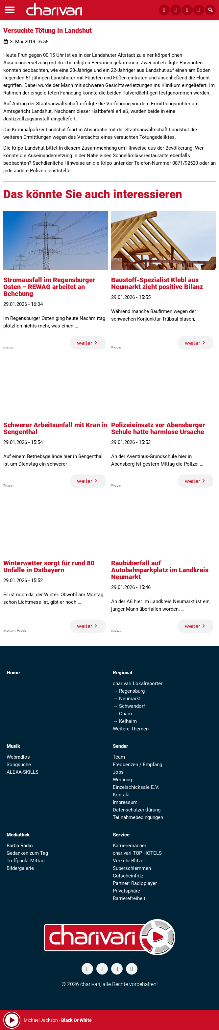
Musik (13, 746)
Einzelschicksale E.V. (136, 787)
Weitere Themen (131, 729)
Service (121, 835)
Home (13, 673)
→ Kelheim (125, 721)
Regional (122, 673)
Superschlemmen (132, 868)
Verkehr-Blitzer (129, 861)
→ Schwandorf (129, 706)
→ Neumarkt (127, 699)
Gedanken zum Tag (27, 853)
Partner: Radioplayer (135, 883)
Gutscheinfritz (128, 876)
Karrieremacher (129, 846)
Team (119, 757)
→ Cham (122, 714)
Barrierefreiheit (129, 898)
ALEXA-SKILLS (22, 772)
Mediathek (18, 835)
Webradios (18, 757)
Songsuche (19, 764)
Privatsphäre (126, 891)
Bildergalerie (20, 868)
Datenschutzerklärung (136, 810)
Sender (120, 746)
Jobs (118, 772)
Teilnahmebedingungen (138, 817)
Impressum (125, 802)
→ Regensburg (129, 691)
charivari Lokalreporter (137, 683)
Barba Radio (20, 846)
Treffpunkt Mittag (25, 861)
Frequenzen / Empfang (137, 764)
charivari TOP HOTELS (137, 853)
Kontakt (121, 795)
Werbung (122, 780)
